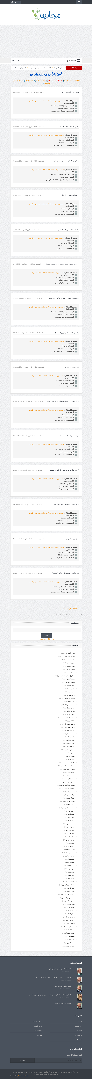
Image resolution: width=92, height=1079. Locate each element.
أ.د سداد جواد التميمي (68, 656)
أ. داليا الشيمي (71, 817)
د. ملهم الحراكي (70, 714)
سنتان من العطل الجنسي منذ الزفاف (66, 161)
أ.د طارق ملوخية (70, 849)
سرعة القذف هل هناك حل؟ (70, 195)
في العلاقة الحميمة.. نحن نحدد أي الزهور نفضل (63, 298)
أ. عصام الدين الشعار (69, 933)
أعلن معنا (39, 1035)
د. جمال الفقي (71, 827)
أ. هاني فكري (71, 872)
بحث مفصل (29, 80)
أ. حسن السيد (71, 939)
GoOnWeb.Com (23, 1076)
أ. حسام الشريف (70, 824)
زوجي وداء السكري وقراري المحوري (67, 332)
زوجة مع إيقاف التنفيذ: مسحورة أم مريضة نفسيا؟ (62, 264)
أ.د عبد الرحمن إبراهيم (68, 926)
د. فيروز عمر (71, 688)
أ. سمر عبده (71, 875)
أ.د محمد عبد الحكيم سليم (67, 717)
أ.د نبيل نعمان (71, 695)
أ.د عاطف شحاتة (70, 923)
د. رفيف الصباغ (71, 663)
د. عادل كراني (71, 833)
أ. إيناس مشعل (71, 708)
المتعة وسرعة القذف (72, 367)
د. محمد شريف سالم (69, 801)
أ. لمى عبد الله (71, 740)
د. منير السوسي (70, 891)
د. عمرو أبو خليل (70, 756)
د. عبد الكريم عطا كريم (68, 788)
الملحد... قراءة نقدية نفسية (63, 1003)
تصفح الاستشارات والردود (72, 80)
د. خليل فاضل (71, 753)
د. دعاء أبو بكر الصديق (68, 898)
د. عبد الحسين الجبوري (68, 885)
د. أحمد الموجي (70, 746)
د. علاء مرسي (71, 666)
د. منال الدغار (71, 759)
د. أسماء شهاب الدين (69, 724)
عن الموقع (78, 1026)
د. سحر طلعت (71, 685)
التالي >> (69, 609)
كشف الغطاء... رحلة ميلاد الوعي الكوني (24, 68)
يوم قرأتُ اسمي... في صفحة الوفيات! (62, 68)
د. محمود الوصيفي (70, 778)
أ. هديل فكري (71, 820)
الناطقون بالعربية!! (43, 68)
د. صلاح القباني (71, 914)
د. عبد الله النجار (70, 862)
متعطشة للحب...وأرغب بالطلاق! (68, 229)
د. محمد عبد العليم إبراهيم (67, 785)
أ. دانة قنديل (71, 721)
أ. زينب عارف (71, 910)
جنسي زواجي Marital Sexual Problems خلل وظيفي (46, 101)
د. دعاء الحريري (70, 943)
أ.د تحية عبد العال (70, 881)
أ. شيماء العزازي (70, 798)
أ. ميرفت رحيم (71, 869)
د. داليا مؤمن (71, 692)
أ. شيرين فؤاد (71, 859)
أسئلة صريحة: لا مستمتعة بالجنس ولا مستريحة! (63, 401)
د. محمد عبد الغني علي (68, 807)
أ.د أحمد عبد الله (70, 660)
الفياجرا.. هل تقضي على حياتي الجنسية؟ (65, 573)
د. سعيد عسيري (70, 936)
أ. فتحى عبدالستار (70, 901)
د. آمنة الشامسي (70, 775)
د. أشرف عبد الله (70, 917)
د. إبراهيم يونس (70, 730)
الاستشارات (78, 1035)
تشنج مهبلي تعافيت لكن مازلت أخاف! (66, 504)
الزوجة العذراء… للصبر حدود (69, 436)
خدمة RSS (79, 1039)
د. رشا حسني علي (70, 727)
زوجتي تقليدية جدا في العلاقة (69, 126)
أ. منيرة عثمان (71, 846)
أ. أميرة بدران (71, 672)
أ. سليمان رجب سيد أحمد (67, 894)
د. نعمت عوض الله (70, 705)
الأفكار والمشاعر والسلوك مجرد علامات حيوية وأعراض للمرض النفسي (50, 995)
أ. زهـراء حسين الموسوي (68, 766)
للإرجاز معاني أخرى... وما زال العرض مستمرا (64, 470)
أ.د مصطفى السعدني (69, 698)
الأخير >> (63, 609)
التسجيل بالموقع (37, 1021)
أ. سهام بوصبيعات (70, 852)
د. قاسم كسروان (70, 679)
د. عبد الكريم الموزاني (68, 762)
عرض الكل (51, 639)
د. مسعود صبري (70, 772)
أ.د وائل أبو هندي (70, 653)
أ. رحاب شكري (71, 795)
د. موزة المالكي (70, 904)
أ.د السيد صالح (71, 737)
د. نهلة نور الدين (70, 791)
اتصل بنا (79, 1030)
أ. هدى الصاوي (71, 804)
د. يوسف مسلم (70, 734)
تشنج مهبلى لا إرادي (72, 539)
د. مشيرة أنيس (71, 836)
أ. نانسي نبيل (71, 878)
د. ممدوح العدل (71, 865)
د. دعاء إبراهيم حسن (69, 769)
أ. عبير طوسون (71, 888)
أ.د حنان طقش (71, 669)
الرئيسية (79, 1021)
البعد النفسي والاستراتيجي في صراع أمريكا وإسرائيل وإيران (53, 977)
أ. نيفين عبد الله (70, 830)
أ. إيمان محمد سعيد (69, 946)
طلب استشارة (40, 80)
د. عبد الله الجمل (70, 930)
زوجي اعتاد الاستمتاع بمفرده (69, 92)
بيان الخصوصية (38, 1030)
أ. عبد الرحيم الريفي (69, 750)
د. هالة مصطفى (70, 743)
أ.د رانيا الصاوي (71, 711)
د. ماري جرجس (70, 811)
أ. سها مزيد (72, 843)
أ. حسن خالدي (71, 701)
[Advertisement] (46, 41)
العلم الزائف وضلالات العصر (62, 986)
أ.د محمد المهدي (70, 682)
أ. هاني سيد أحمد (70, 920)
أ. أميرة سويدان (70, 856)
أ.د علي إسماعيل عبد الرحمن (66, 676)
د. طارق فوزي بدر (70, 907)
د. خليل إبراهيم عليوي (69, 782)
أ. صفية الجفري (70, 814)
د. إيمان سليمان (70, 840)
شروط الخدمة (38, 1026)
